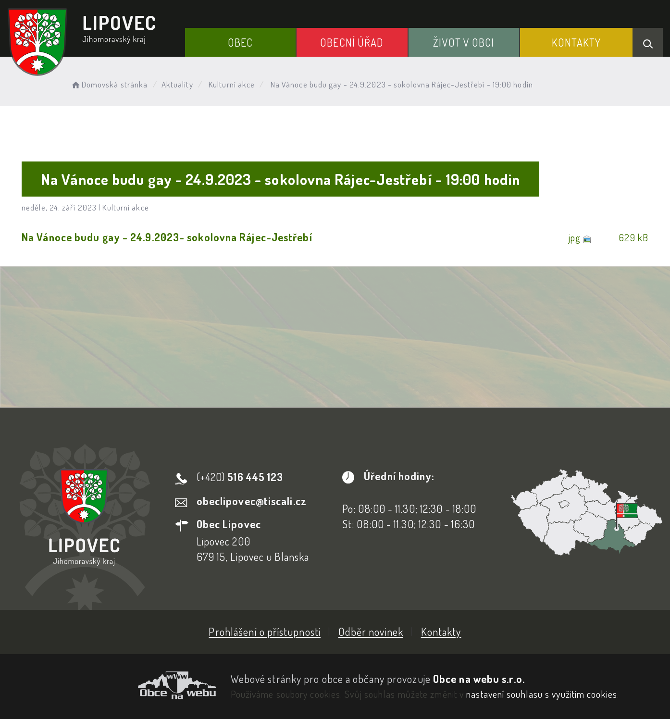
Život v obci (463, 42)
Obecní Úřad (352, 42)
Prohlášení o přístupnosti (265, 631)
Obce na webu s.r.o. (479, 678)
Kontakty (576, 42)
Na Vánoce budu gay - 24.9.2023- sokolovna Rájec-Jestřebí (167, 237)
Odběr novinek (370, 631)
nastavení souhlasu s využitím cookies (541, 694)
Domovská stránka (109, 84)
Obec (240, 42)
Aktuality (177, 84)
